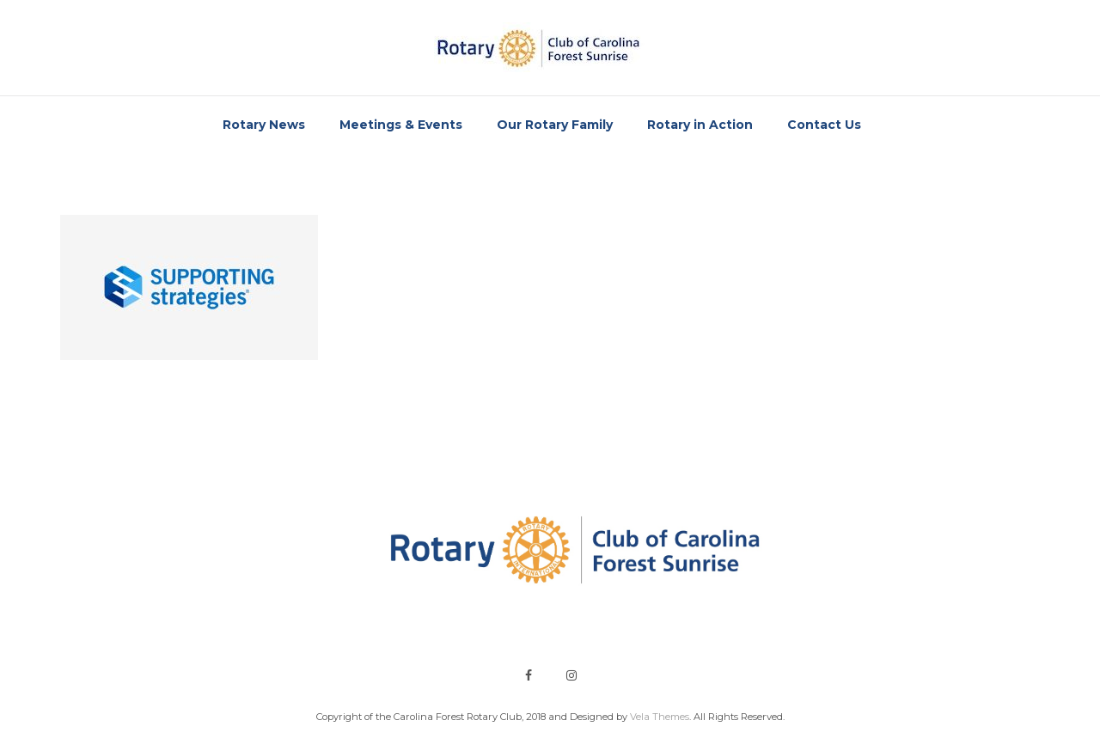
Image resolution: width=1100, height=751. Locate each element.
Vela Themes (659, 717)
